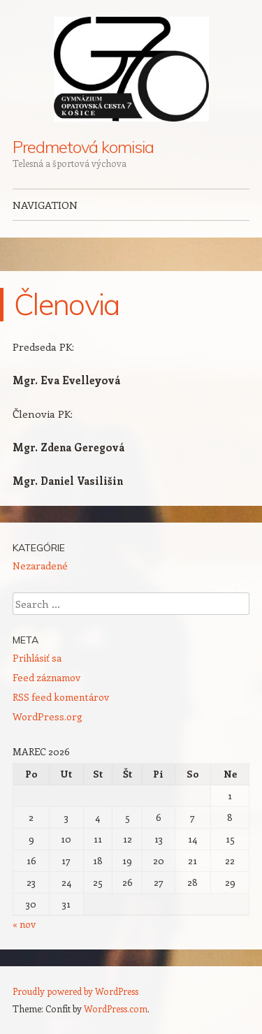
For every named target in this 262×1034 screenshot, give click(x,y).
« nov (24, 924)
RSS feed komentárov (61, 697)
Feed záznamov (46, 677)
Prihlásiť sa (37, 657)
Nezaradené (40, 565)
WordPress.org (47, 716)
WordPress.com (115, 1008)
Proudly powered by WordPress (75, 991)
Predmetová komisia (83, 146)
